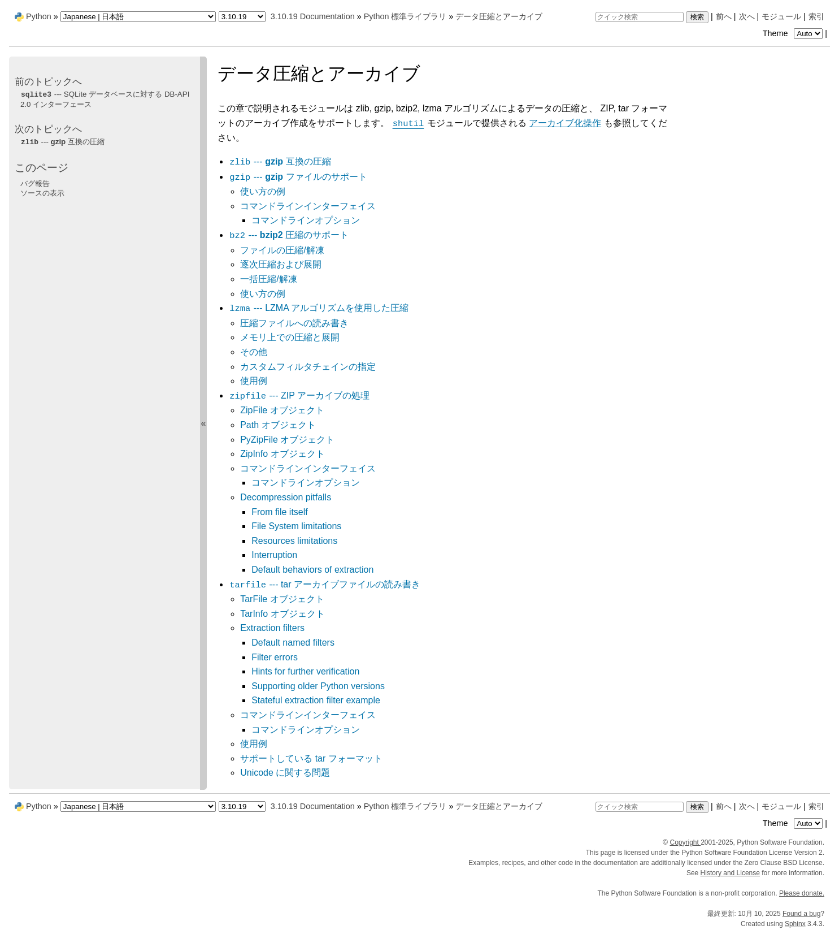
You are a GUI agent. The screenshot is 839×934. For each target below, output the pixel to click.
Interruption (274, 555)
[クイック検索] (639, 17)
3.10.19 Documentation (313, 16)
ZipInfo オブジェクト (282, 454)
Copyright (685, 842)
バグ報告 (35, 183)
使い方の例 (262, 191)
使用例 (253, 381)
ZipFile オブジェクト (282, 410)
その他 (253, 352)
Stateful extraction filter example (315, 700)
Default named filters (292, 642)
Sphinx (795, 924)
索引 (816, 16)
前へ (724, 16)
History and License (730, 873)
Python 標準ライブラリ (405, 16)
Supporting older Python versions (318, 686)
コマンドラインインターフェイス (308, 206)
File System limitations (296, 526)
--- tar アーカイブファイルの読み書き (324, 584)
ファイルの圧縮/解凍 (282, 250)
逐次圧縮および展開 (280, 264)
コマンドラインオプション (305, 220)
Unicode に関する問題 (285, 772)
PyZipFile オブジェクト (287, 439)
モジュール (781, 16)
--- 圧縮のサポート (289, 235)
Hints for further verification (305, 671)
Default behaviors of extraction (312, 569)
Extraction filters (272, 628)
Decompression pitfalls (285, 497)
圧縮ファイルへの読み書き (294, 323)
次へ (747, 16)
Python (38, 16)
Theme (794, 33)
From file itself (279, 512)
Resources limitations (294, 541)
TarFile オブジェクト (282, 599)
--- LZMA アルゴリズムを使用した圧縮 (318, 308)
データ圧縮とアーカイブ (498, 16)
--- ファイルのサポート (298, 176)
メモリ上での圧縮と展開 (290, 337)
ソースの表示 (42, 193)
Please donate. (801, 893)
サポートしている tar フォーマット (311, 758)
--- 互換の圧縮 (280, 161)
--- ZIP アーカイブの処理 (299, 395)
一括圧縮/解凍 (268, 279)
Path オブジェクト (277, 425)
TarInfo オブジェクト (282, 614)
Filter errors (274, 657)
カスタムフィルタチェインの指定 (308, 366)
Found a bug (801, 914)
